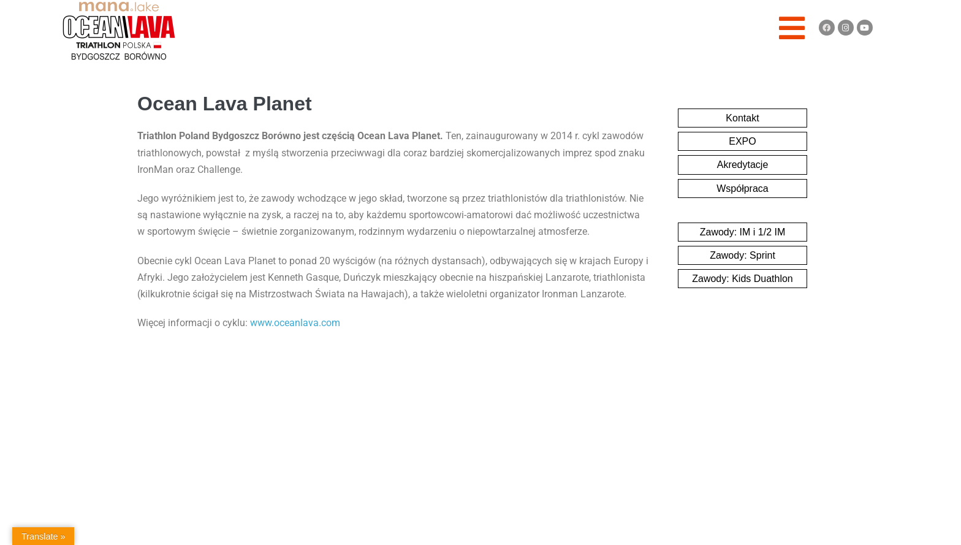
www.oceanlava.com (295, 323)
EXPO (742, 141)
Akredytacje (743, 164)
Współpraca (742, 188)
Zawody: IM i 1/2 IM (743, 232)
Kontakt (742, 118)
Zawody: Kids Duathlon (742, 278)
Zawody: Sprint (742, 255)
